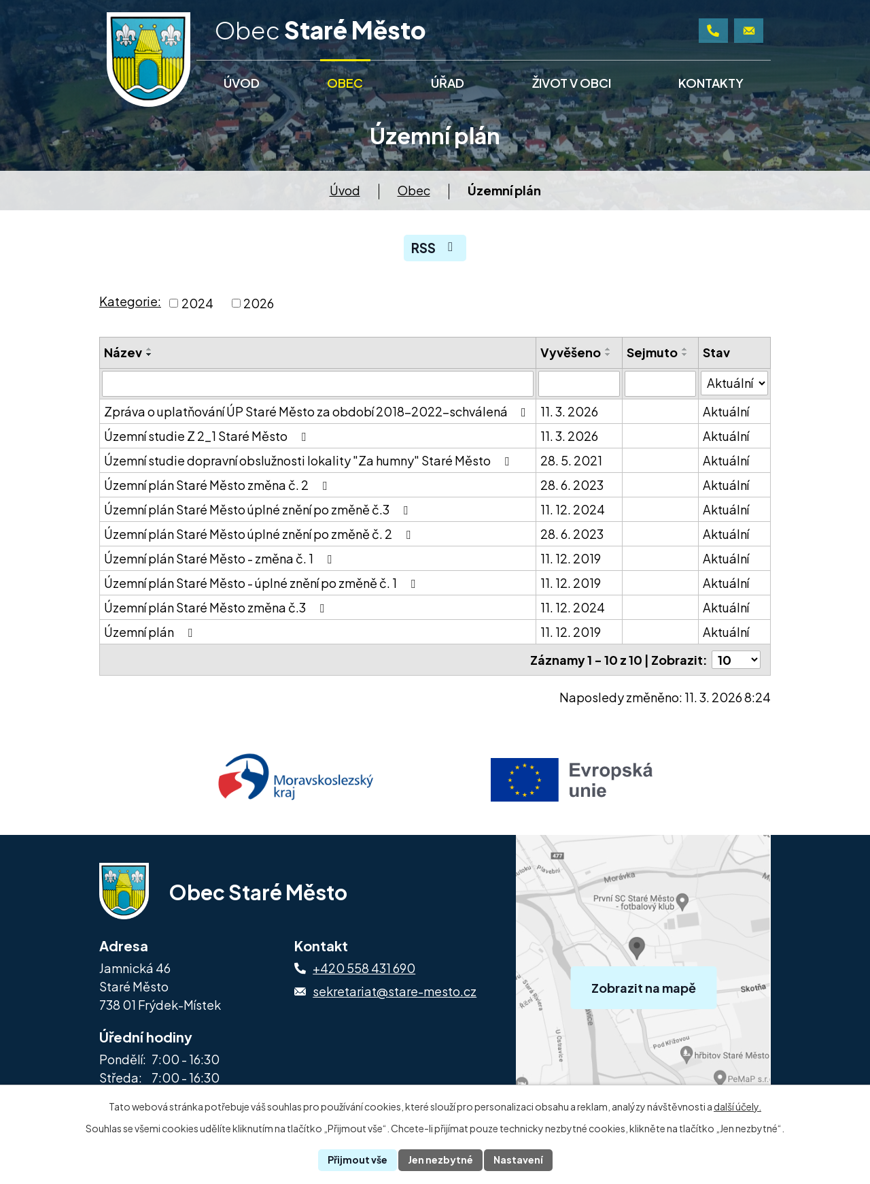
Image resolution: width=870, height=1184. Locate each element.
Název (123, 352)
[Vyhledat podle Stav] (734, 383)
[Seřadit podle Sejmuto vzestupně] (685, 349)
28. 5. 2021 (571, 460)
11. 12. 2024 (572, 509)
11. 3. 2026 (569, 411)
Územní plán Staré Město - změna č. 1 (220, 558)
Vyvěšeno (570, 352)
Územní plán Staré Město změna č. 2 (218, 485)
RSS (434, 248)
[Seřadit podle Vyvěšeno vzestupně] (608, 349)
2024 (197, 303)
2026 (258, 303)
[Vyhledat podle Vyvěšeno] (578, 384)
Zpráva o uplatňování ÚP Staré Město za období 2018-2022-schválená (318, 411)
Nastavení (518, 1159)
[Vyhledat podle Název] (318, 384)
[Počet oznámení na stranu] (736, 660)
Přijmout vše (357, 1159)
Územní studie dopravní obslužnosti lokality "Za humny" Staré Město (309, 460)
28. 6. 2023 (572, 485)
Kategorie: (130, 301)
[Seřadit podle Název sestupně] (149, 354)
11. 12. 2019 (570, 558)
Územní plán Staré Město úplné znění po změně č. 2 (260, 534)
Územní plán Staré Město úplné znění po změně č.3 (258, 509)
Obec (414, 190)
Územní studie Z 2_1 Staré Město (207, 436)
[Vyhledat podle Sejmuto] (660, 384)
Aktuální (726, 411)
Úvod (345, 190)
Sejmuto (652, 352)
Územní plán (151, 632)
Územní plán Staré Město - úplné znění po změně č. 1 (262, 583)
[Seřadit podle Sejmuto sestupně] (685, 354)
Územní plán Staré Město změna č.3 (217, 607)
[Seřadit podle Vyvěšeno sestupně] (608, 354)
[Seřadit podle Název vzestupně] (149, 349)
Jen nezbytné (440, 1159)
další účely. (737, 1106)
